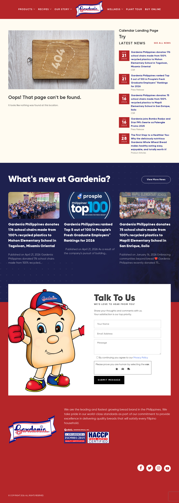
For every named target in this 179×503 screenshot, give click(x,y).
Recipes (45, 9)
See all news (162, 43)
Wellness (115, 9)
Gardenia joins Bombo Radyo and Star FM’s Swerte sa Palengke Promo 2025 (151, 124)
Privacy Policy (140, 358)
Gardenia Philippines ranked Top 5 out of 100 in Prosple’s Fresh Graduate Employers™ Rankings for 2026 (151, 82)
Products (26, 9)
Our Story (63, 9)
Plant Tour (134, 9)
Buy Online (153, 9)
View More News (156, 179)
